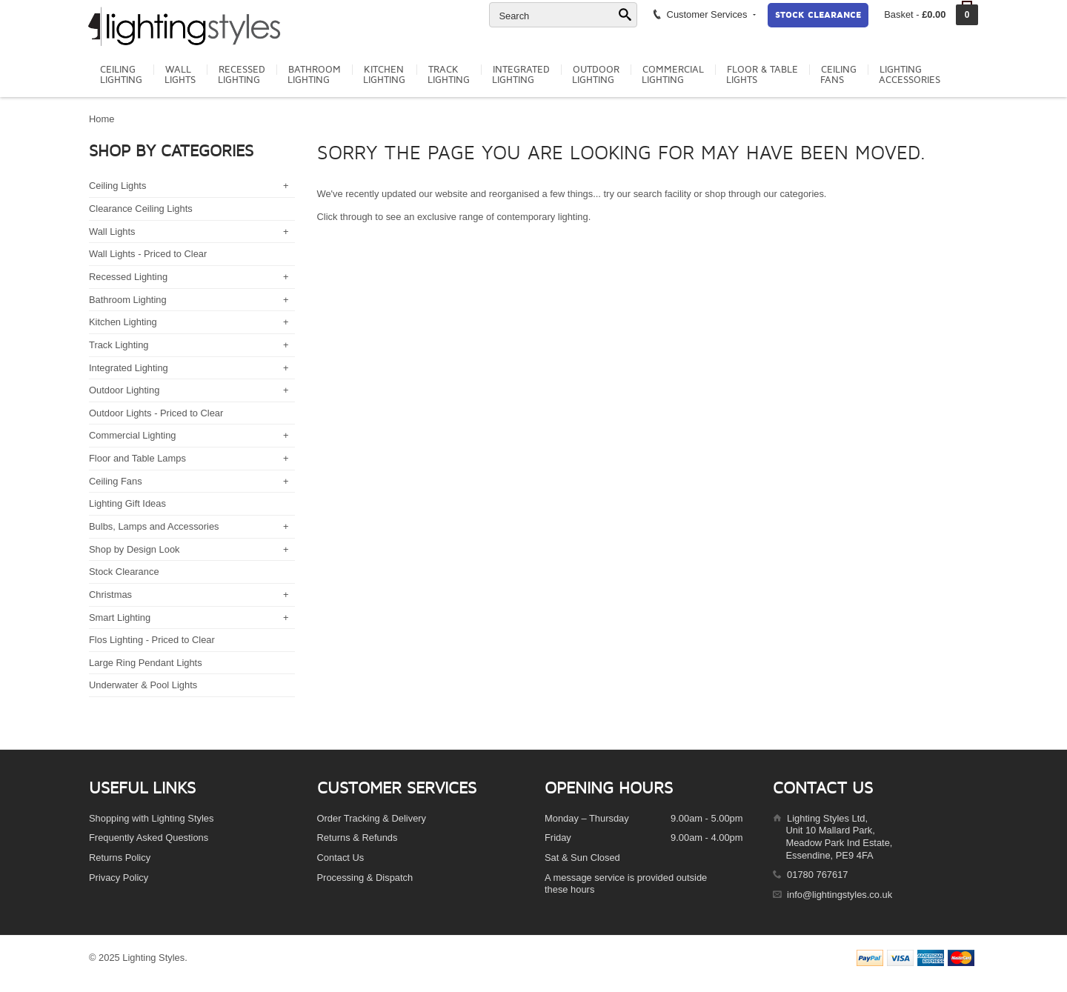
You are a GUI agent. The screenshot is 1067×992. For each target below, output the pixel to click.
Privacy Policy (118, 877)
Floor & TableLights (762, 74)
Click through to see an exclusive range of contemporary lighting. (454, 216)
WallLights (180, 74)
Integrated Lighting (128, 367)
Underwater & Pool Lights (143, 684)
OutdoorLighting (595, 74)
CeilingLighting (121, 74)
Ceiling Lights (117, 185)
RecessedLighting (241, 74)
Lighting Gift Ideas (127, 503)
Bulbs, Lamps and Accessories (154, 526)
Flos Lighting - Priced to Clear (152, 639)
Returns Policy (119, 857)
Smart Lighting (119, 617)
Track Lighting (118, 344)
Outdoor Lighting (124, 390)
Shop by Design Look (134, 549)
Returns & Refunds (357, 837)
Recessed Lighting (128, 276)
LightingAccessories (909, 74)
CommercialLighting (673, 74)
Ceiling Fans (115, 481)
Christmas (110, 594)
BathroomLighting (314, 74)
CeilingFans (838, 74)
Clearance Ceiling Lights (141, 208)
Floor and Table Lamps (137, 458)
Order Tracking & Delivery (372, 818)
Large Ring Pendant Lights (145, 662)
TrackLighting (449, 74)
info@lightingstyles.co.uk (839, 894)
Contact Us (341, 857)
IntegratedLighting (521, 74)
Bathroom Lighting (128, 299)
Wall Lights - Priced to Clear (148, 253)
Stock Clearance (818, 15)
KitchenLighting (384, 74)
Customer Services (703, 14)
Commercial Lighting (132, 435)
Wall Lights (112, 231)
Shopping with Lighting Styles (151, 818)
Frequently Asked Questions (148, 837)
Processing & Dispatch (365, 877)
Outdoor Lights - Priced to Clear (156, 413)
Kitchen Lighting (123, 321)
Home (101, 118)
